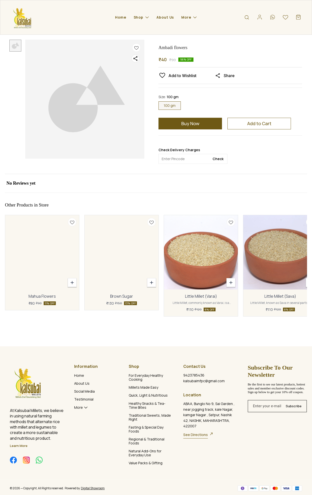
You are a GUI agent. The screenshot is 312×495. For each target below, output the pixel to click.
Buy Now (190, 123)
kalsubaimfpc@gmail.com (204, 381)
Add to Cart (259, 123)
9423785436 (193, 375)
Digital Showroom (93, 488)
